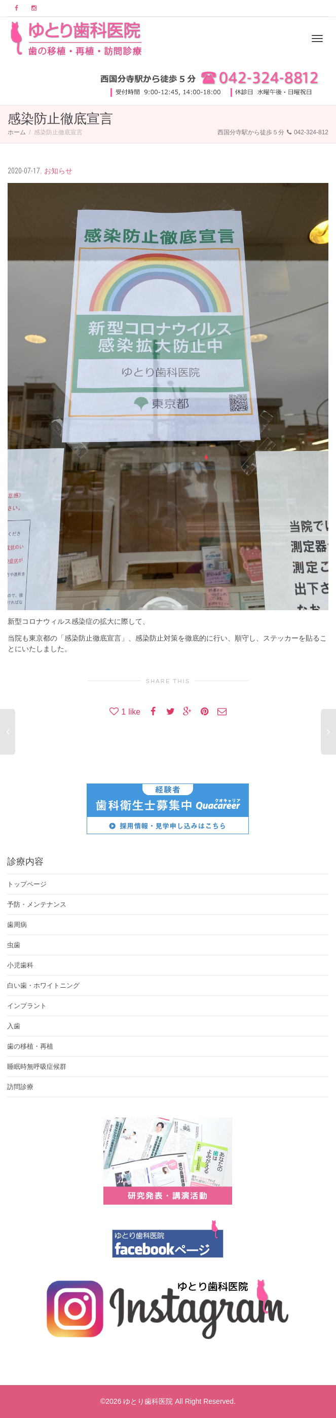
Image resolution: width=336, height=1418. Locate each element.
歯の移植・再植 (30, 1046)
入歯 (13, 1026)
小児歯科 (20, 965)
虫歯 (13, 945)
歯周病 (17, 924)
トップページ (27, 884)
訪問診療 (20, 1087)
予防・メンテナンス (36, 904)
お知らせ (58, 171)
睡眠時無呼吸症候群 (36, 1066)
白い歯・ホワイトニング (43, 985)
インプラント (27, 1006)
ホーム (17, 132)
